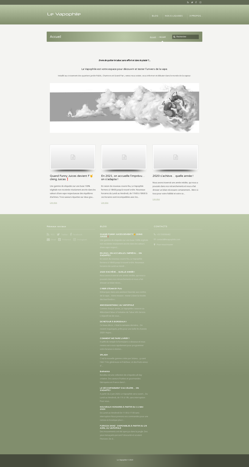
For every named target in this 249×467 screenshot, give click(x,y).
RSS (187, 2)
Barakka (105, 371)
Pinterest (66, 239)
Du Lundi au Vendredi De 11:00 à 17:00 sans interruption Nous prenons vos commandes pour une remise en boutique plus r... (124, 416)
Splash (104, 355)
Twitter (191, 2)
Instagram (199, 2)
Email (53, 239)
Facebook (195, 2)
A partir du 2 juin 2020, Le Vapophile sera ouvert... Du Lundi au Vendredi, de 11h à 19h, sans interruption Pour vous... (124, 398)
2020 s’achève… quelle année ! (117, 272)
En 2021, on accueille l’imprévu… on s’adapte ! (121, 254)
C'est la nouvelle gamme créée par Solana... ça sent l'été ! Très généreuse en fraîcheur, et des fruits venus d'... (124, 362)
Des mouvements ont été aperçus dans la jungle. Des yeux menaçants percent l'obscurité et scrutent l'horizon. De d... (124, 435)
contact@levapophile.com (168, 239)
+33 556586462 (164, 234)
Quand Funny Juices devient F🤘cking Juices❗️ (121, 235)
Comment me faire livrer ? (115, 338)
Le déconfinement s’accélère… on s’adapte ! (119, 389)
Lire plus (53, 203)
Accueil (153, 37)
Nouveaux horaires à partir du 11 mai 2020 (121, 408)
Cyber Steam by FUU (111, 289)
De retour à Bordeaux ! (113, 322)
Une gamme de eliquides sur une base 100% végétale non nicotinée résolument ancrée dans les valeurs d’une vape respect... (124, 244)
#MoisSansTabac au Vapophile (117, 305)
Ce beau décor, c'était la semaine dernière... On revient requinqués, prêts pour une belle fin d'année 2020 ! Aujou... (123, 329)
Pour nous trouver (165, 244)
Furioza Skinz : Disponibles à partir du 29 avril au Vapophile (123, 427)
